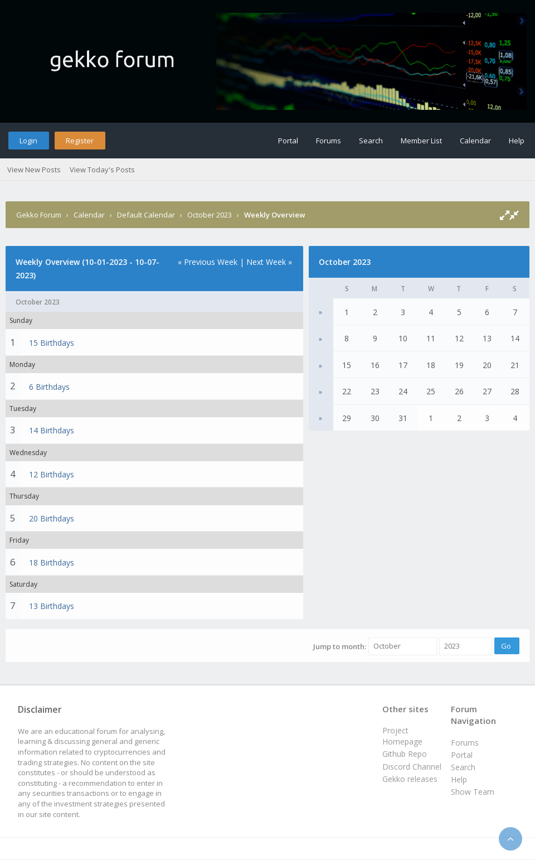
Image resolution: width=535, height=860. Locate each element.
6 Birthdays (49, 386)
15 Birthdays (51, 342)
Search (371, 141)
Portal (288, 141)
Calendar (475, 141)
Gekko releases (409, 779)
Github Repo (404, 753)
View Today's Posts (102, 170)
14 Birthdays (51, 430)
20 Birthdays (51, 518)
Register (80, 141)
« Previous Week (207, 262)
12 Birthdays (51, 474)
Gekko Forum (38, 215)
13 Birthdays (51, 606)
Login (28, 141)
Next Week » (269, 262)
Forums (328, 141)
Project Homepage (402, 736)
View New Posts (34, 170)
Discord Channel (411, 766)
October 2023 (209, 215)
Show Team (472, 791)
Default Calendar (146, 215)
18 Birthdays (51, 562)
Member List (421, 141)
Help (516, 141)
